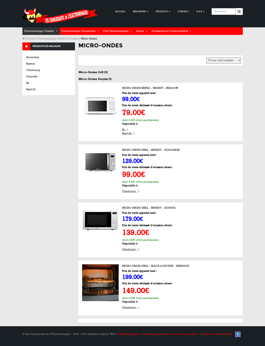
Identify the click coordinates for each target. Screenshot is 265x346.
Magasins (140, 11)
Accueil (120, 11)
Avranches (32, 57)
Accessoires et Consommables (169, 31)
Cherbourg (33, 70)
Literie (140, 31)
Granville (31, 76)
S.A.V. (200, 11)
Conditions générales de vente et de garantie (169, 334)
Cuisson (74, 38)
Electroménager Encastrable (78, 31)
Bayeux (30, 63)
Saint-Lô (31, 89)
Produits (163, 11)
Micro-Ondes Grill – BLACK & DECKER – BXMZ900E (155, 266)
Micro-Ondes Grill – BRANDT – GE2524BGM (151, 149)
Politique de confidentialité (215, 334)
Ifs (27, 83)
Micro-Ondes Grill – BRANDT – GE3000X (149, 207)
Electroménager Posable (39, 31)
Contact (183, 11)
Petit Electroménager (116, 31)
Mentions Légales (128, 334)
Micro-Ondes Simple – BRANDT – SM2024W (150, 88)
